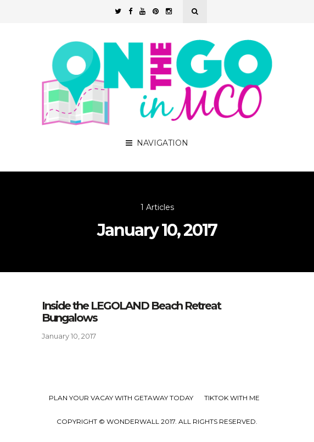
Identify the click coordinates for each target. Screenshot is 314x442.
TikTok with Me (232, 398)
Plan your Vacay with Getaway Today (121, 398)
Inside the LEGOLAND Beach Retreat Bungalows (131, 312)
